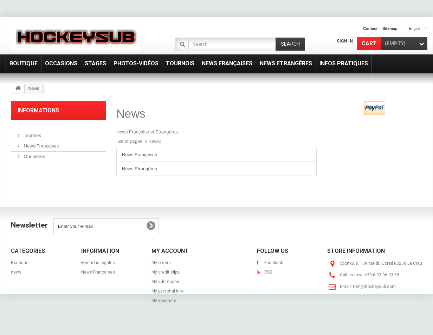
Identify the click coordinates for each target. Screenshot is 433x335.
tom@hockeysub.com (374, 286)
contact (370, 28)
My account (170, 251)
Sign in (345, 41)
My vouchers (163, 300)
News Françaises (40, 143)
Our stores (33, 153)
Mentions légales (98, 262)
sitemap (390, 28)
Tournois (31, 132)
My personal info (167, 291)
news (16, 272)
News (131, 113)
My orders (161, 262)
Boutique (19, 262)
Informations (38, 110)
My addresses (165, 281)
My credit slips (165, 272)
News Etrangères (139, 168)
